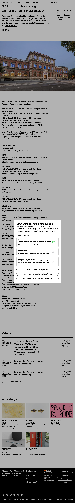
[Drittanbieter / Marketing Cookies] (53, 261)
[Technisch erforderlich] (53, 242)
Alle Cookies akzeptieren (37, 269)
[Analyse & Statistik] (53, 252)
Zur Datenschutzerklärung (22, 235)
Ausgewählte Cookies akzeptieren (37, 273)
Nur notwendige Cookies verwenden (37, 278)
